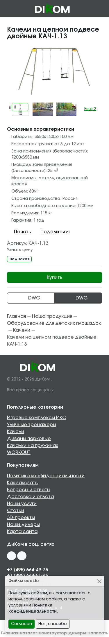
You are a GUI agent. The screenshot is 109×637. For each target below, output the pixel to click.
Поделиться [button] (51, 231)
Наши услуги (22, 503)
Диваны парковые (29, 438)
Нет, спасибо (52, 624)
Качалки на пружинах (32, 445)
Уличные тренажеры (31, 424)
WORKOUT (19, 452)
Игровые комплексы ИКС (36, 417)
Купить (54, 277)
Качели (15, 431)
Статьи (15, 510)
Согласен (21, 624)
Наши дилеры (23, 524)
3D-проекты (21, 517)
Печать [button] (19, 231)
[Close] (99, 581)
